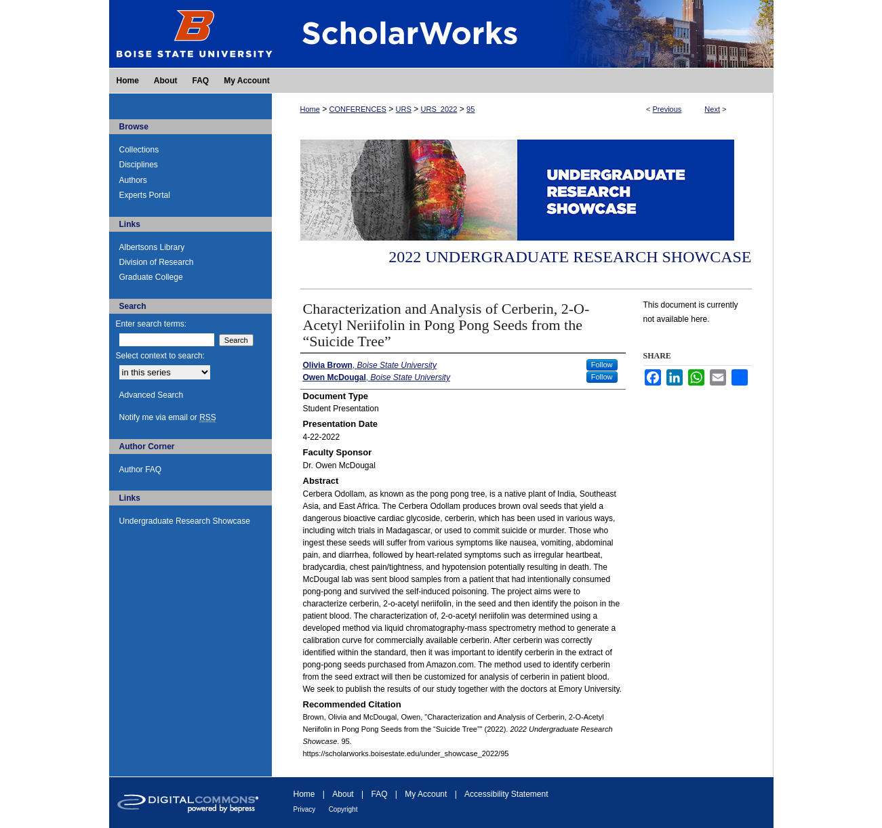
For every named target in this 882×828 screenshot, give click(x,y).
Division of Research (156, 262)
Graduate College (151, 277)
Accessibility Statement (506, 794)
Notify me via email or (167, 417)
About (342, 794)
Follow (602, 364)
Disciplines (138, 164)
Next (712, 109)
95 (470, 109)
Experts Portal (144, 195)
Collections (139, 149)
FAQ (379, 794)
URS (404, 109)
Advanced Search (151, 395)
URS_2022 (439, 109)
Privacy (305, 809)
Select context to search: (160, 355)
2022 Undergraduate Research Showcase (569, 257)
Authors (133, 180)
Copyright (343, 809)
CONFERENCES (357, 109)
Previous (667, 109)
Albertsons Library (152, 247)
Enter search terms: (151, 324)
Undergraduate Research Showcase (184, 521)
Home (310, 109)
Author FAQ (140, 469)
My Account (426, 794)
